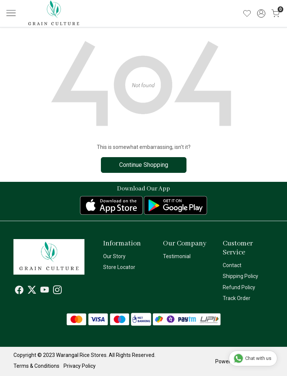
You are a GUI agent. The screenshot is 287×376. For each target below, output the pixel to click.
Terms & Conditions (36, 366)
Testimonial (177, 256)
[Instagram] (57, 291)
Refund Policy (239, 287)
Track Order (236, 298)
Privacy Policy (80, 366)
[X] (32, 291)
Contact (232, 265)
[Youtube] (44, 291)
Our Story (114, 256)
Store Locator (119, 267)
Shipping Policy (240, 276)
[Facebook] (19, 291)
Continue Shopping (143, 164)
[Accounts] (261, 13)
